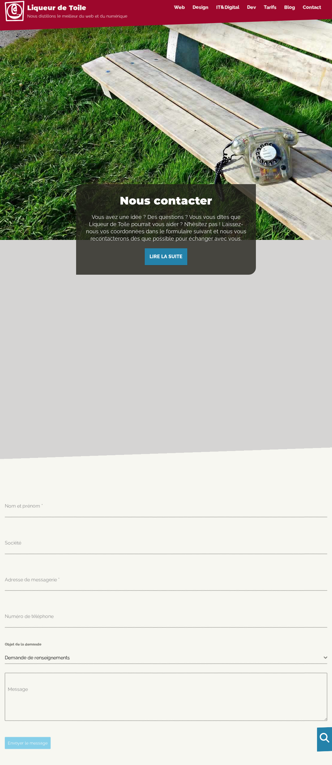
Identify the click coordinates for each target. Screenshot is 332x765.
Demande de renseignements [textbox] (37, 657)
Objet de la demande (23, 644)
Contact (312, 7)
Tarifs (270, 7)
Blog (289, 7)
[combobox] (166, 658)
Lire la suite (166, 256)
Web (179, 7)
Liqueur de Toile (56, 8)
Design (201, 7)
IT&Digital (227, 7)
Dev (251, 7)
